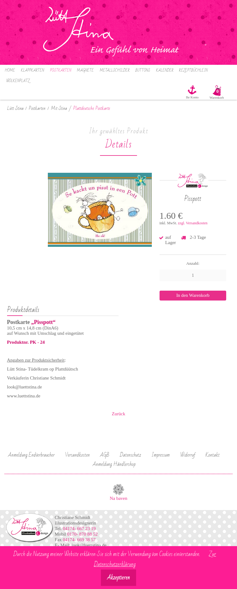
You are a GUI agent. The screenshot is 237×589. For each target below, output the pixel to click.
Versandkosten (77, 455)
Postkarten (60, 70)
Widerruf (187, 455)
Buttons (142, 70)
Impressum (161, 455)
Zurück (118, 413)
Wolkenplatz (18, 81)
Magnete (85, 70)
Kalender (164, 70)
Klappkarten (32, 70)
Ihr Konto (192, 97)
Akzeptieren (118, 578)
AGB (104, 455)
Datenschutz (130, 455)
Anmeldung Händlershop (114, 464)
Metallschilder (115, 70)
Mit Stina (59, 108)
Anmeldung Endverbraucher (31, 455)
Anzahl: (193, 263)
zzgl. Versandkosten (193, 223)
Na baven (118, 498)
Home (10, 70)
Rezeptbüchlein (193, 70)
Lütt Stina (15, 108)
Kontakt (213, 455)
